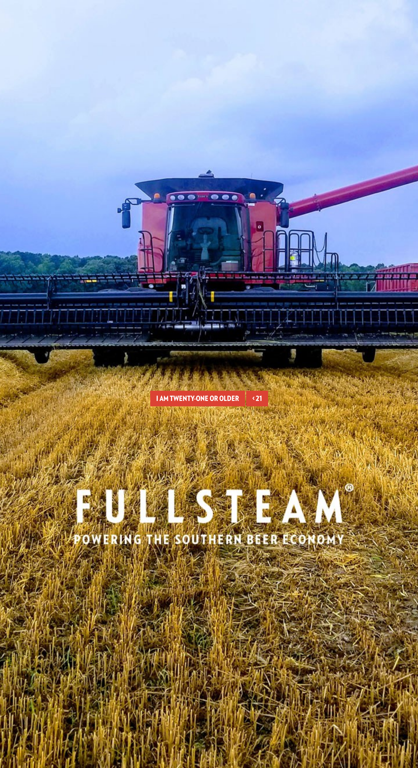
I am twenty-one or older (197, 398)
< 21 (257, 398)
